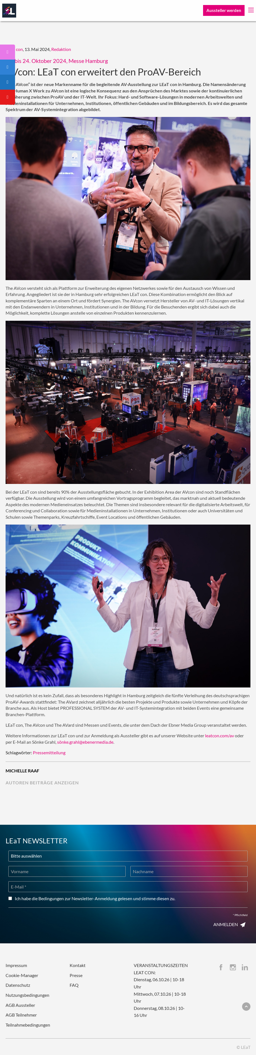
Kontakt (78, 965)
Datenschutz (18, 985)
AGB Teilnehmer (21, 1014)
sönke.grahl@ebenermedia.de (85, 742)
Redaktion (61, 49)
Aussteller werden (223, 10)
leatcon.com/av (219, 735)
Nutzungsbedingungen (27, 995)
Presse (76, 975)
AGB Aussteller (20, 1005)
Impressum (16, 965)
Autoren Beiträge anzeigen (42, 782)
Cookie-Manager (22, 975)
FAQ (74, 985)
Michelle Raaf (22, 770)
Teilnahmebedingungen (28, 1024)
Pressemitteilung (49, 752)
